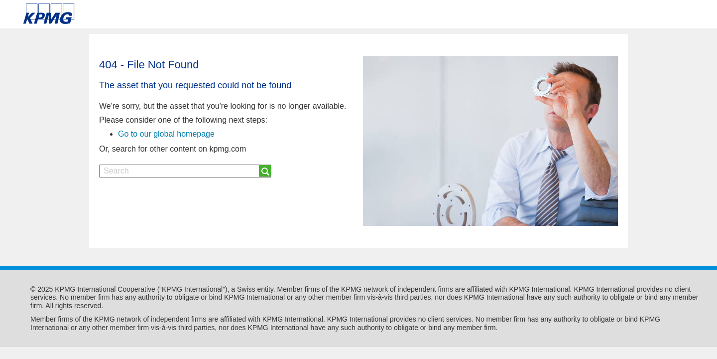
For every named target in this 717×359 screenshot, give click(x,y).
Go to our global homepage (166, 134)
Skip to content (102, 13)
